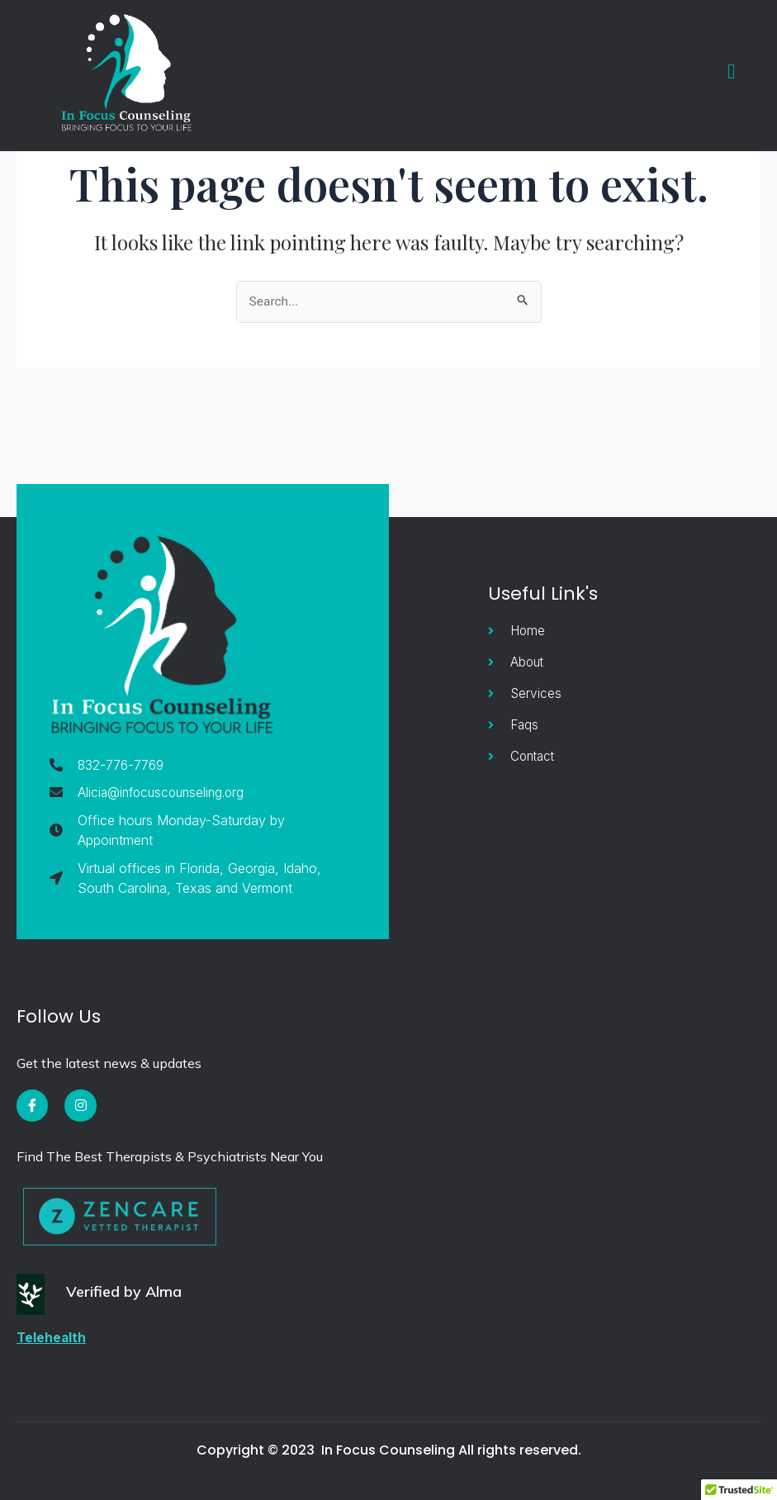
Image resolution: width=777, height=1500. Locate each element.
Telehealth (52, 1337)
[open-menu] (727, 71)
